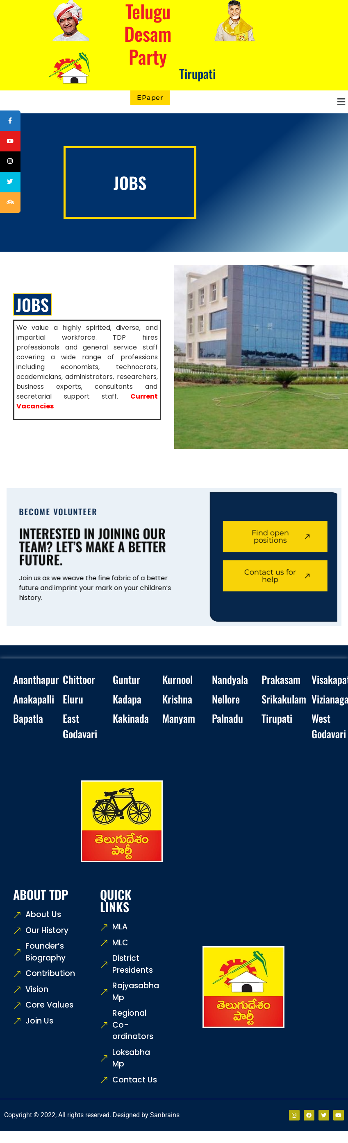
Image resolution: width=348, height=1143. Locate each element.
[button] (261, 102)
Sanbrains (165, 1115)
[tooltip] (11, 121)
